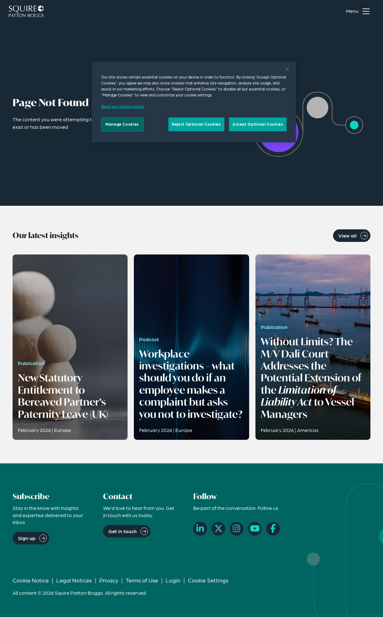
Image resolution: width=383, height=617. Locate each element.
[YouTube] (255, 529)
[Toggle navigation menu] (359, 11)
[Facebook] (273, 529)
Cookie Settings (208, 580)
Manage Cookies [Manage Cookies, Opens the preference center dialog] (122, 124)
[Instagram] (236, 529)
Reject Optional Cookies (196, 124)
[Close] (287, 69)
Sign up (27, 538)
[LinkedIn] (200, 529)
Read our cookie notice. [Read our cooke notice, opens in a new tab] (123, 106)
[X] (218, 529)
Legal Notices (74, 580)
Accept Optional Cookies (258, 124)
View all (347, 235)
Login (173, 580)
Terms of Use (142, 580)
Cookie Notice (31, 580)
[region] (194, 102)
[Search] (330, 11)
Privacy (108, 580)
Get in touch (122, 531)
